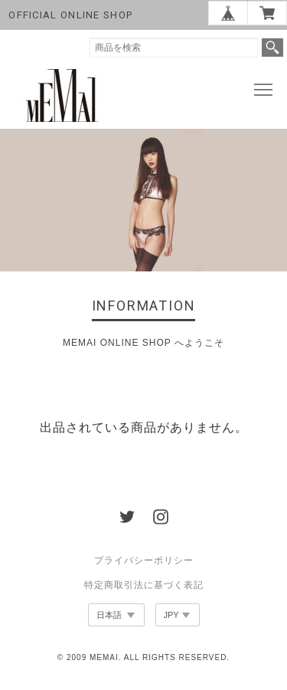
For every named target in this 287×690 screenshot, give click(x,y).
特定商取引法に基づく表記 (144, 585)
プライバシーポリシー (144, 560)
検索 (272, 47)
